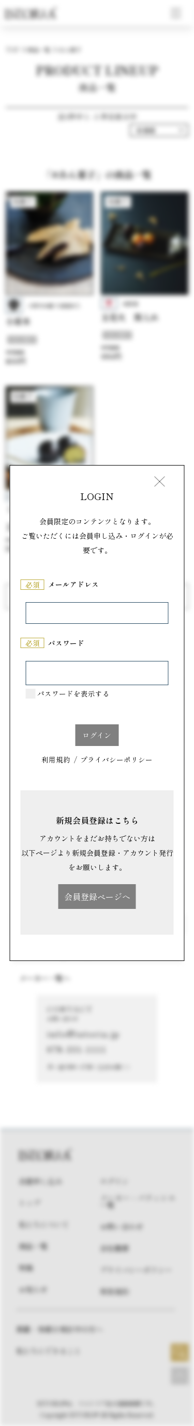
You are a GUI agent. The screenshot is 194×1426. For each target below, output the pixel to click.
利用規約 (55, 760)
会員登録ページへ (97, 896)
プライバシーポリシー (116, 760)
